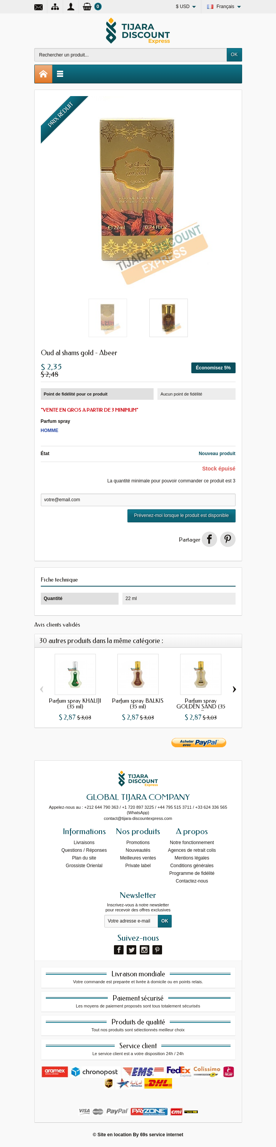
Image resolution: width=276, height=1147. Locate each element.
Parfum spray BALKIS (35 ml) (138, 703)
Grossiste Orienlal (84, 865)
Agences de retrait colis (192, 850)
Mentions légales (191, 858)
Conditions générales (192, 865)
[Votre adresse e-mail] (131, 921)
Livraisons (84, 842)
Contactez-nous (192, 881)
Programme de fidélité (191, 873)
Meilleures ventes (138, 858)
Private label (138, 865)
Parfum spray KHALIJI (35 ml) (75, 703)
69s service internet (161, 1134)
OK (234, 54)
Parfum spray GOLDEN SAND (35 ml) (200, 706)
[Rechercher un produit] (130, 55)
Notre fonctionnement (192, 842)
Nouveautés (137, 850)
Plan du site (84, 858)
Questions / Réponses (84, 850)
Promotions (138, 842)
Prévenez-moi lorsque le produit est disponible (181, 515)
